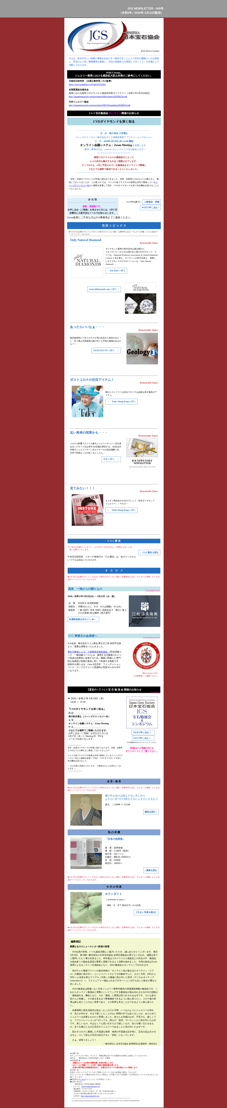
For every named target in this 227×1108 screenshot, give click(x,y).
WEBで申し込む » (150, 207)
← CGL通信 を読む (149, 552)
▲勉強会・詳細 (151, 202)
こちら (82, 1079)
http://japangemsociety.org (90, 1096)
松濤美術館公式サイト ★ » (83, 619)
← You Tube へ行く (116, 270)
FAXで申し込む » (143, 738)
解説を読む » (151, 812)
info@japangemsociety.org (90, 1086)
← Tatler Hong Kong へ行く (121, 401)
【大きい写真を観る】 (146, 912)
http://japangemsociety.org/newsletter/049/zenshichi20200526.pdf (98, 96)
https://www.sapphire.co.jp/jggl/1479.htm (87, 84)
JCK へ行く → (111, 459)
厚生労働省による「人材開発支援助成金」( (89, 652)
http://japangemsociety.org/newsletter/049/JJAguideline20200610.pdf (99, 105)
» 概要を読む (151, 870)
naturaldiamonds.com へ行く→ (104, 289)
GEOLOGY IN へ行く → (106, 350)
